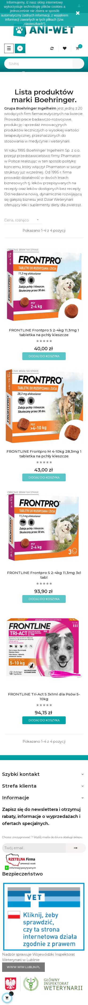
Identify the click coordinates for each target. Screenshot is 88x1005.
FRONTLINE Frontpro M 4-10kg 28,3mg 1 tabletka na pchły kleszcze (44, 453)
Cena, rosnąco (23, 220)
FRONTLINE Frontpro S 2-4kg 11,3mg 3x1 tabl (44, 575)
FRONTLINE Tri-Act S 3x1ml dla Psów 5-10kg (44, 696)
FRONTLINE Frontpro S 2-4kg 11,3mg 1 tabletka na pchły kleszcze (44, 332)
